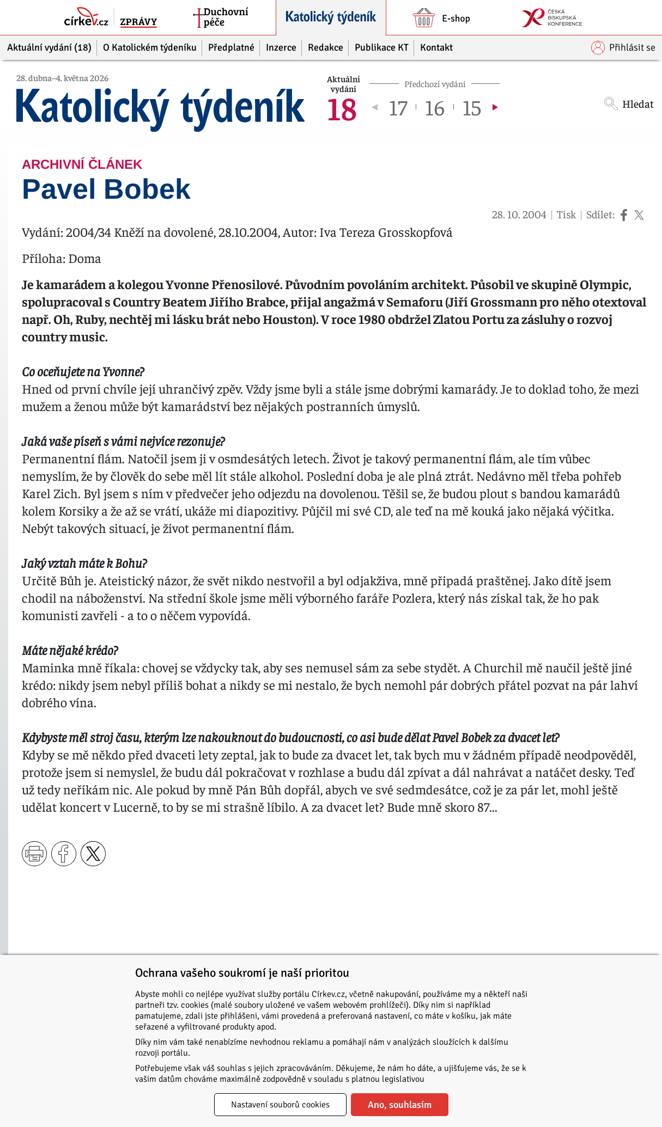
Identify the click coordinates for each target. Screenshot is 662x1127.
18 (342, 106)
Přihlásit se (623, 47)
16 (435, 106)
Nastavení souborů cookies (280, 1104)
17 (398, 106)
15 (472, 106)
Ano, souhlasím (400, 1105)
